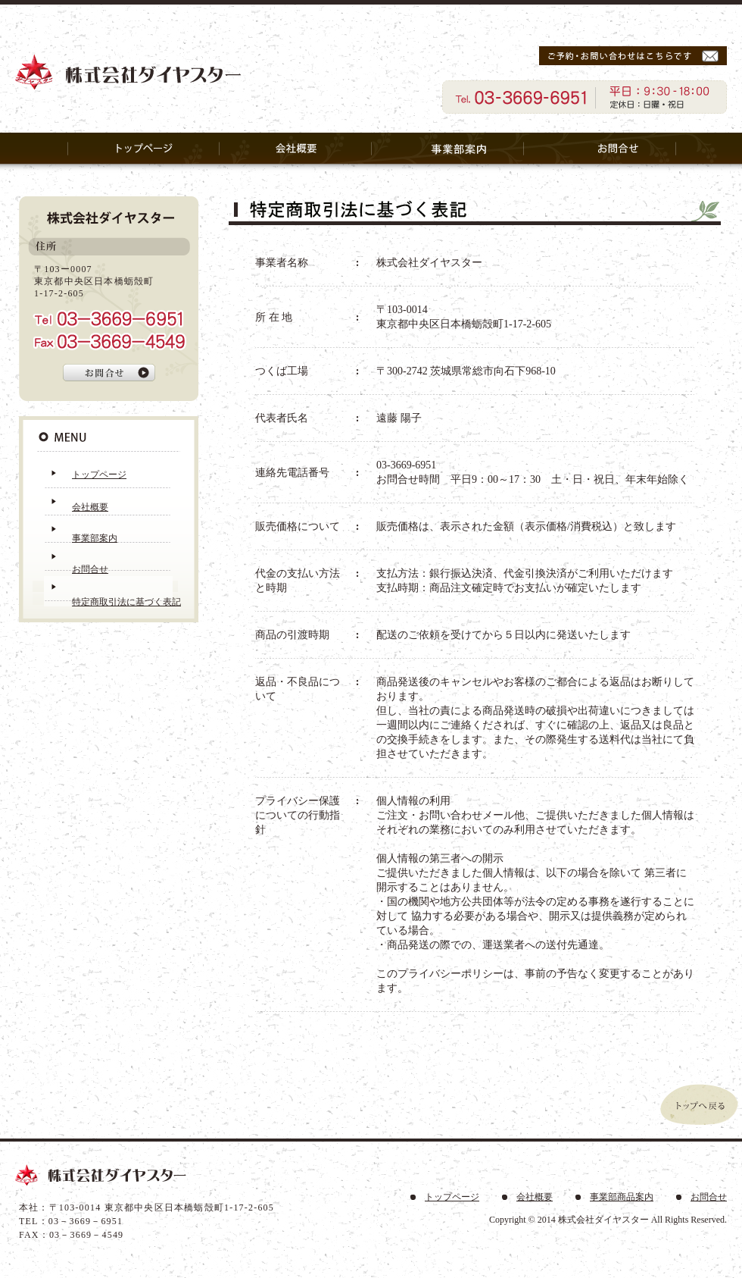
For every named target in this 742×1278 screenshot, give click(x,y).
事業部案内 (94, 538)
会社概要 (90, 507)
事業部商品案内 (621, 1197)
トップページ (99, 474)
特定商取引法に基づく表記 (126, 602)
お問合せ (90, 569)
